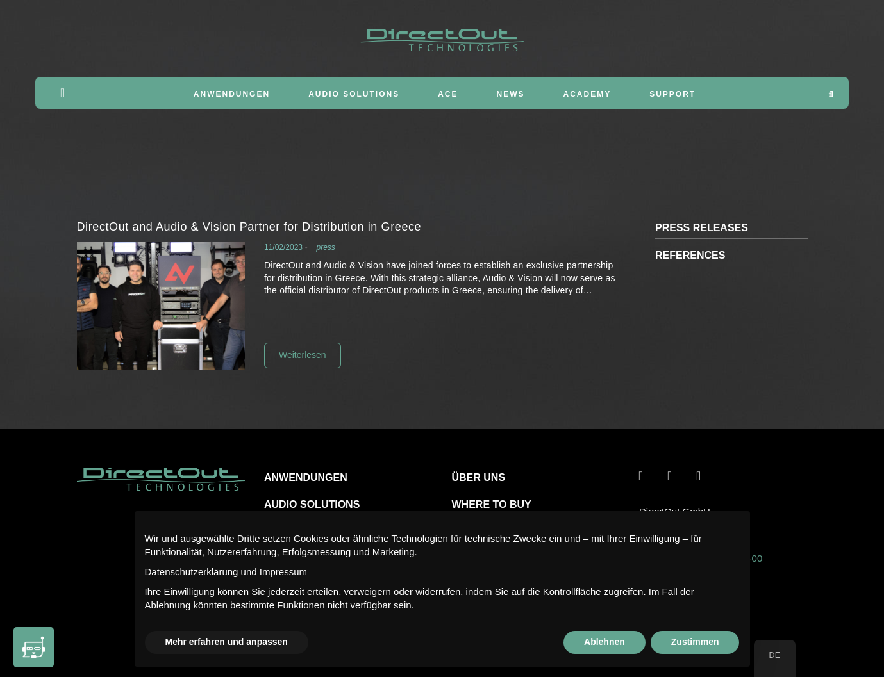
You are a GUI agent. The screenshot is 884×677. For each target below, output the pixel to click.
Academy (587, 94)
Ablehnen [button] (604, 642)
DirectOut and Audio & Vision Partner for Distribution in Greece (249, 226)
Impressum (283, 571)
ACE (448, 94)
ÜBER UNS (479, 477)
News (511, 94)
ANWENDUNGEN (305, 477)
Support (672, 94)
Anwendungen (232, 94)
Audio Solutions (353, 94)
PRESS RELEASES (701, 227)
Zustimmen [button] (695, 642)
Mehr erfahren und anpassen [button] (226, 642)
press (325, 247)
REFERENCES (690, 255)
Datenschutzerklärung (191, 571)
